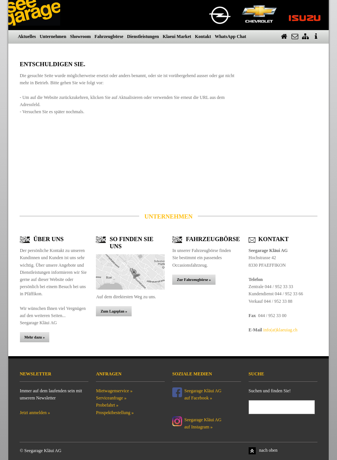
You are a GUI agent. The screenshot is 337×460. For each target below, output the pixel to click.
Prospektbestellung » (115, 412)
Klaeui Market (177, 36)
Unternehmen (52, 36)
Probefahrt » (107, 405)
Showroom (80, 36)
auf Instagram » (198, 427)
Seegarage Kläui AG (203, 419)
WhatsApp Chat (230, 36)
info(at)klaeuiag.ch (280, 329)
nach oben (268, 450)
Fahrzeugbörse (108, 36)
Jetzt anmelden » (35, 412)
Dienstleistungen (143, 36)
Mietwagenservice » (114, 390)
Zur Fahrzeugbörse (193, 280)
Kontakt (203, 36)
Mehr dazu (33, 337)
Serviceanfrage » (111, 398)
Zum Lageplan (112, 311)
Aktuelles (27, 36)
